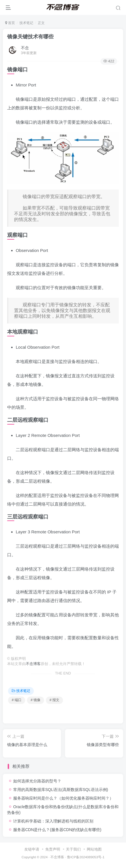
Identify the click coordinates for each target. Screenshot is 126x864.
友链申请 (31, 849)
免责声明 (52, 849)
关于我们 (73, 849)
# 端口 (16, 700)
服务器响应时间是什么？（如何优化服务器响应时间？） (63, 798)
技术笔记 (26, 23)
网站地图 (94, 849)
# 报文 (54, 700)
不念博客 (33, 664)
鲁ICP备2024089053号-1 (86, 857)
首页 (10, 23)
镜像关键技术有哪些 (30, 37)
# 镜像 (35, 700)
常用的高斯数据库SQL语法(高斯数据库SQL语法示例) (60, 789)
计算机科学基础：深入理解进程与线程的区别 (53, 821)
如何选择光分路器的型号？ (37, 781)
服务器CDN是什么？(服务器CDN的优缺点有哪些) (57, 829)
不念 (25, 48)
